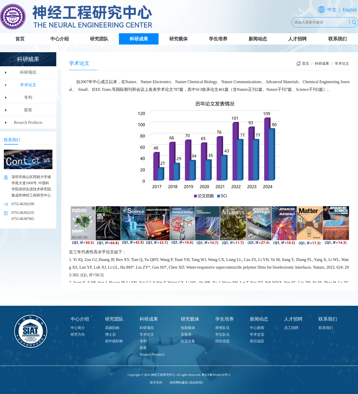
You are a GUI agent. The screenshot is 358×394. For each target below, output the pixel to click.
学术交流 (257, 334)
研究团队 (99, 38)
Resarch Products (28, 122)
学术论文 (28, 85)
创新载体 (188, 328)
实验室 (186, 334)
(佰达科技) (196, 382)
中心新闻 (257, 328)
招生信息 (222, 341)
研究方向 (78, 334)
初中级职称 (114, 341)
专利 (28, 97)
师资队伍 (222, 328)
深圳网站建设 (179, 382)
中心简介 (78, 328)
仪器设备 (188, 341)
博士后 (110, 334)
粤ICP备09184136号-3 (216, 375)
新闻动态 (258, 38)
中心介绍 (59, 38)
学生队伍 (222, 334)
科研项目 (28, 72)
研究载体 (178, 38)
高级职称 (112, 328)
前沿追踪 (257, 341)
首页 (20, 38)
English (350, 9)
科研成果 (139, 38)
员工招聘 (291, 328)
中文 (332, 9)
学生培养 (218, 38)
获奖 (28, 110)
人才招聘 (297, 38)
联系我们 (337, 38)
